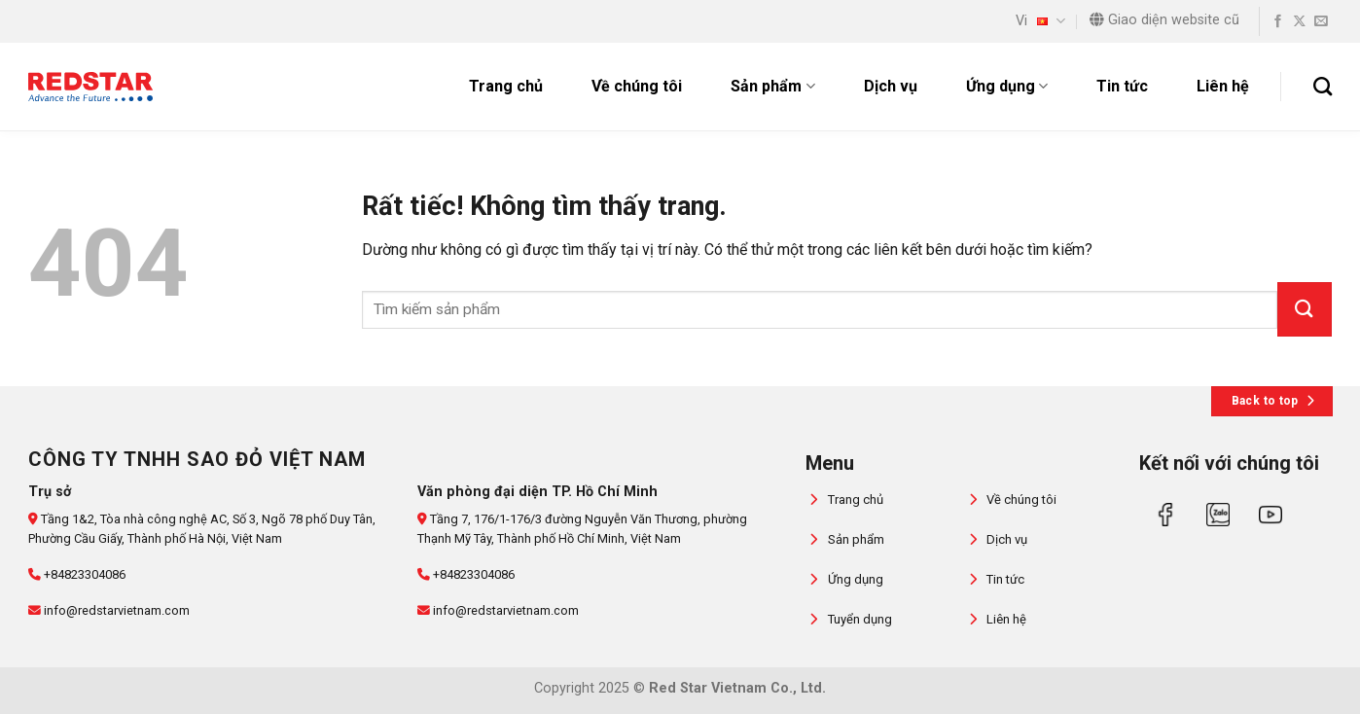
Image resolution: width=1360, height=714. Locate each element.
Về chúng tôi (636, 86)
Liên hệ (1223, 86)
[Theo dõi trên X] (1299, 22)
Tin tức (1122, 86)
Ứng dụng (1007, 86)
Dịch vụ (890, 86)
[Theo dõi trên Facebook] (1278, 22)
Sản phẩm (772, 86)
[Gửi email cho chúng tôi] (1321, 22)
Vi (1040, 21)
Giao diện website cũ (1164, 20)
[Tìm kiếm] (1322, 86)
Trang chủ (506, 86)
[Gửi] (1304, 309)
